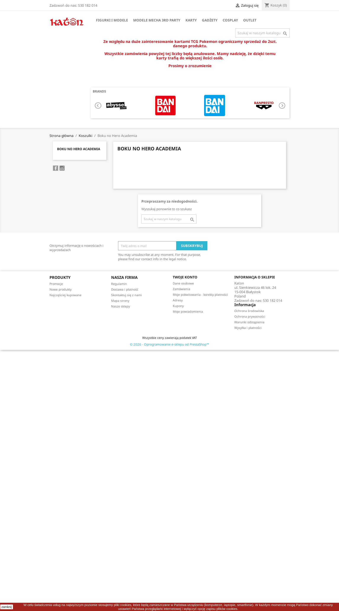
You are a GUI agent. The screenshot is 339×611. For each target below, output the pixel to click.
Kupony (178, 306)
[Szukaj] (262, 32)
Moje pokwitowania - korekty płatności (200, 294)
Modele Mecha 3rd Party (156, 20)
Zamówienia (181, 289)
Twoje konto (185, 277)
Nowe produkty (61, 289)
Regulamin (119, 284)
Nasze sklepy (120, 306)
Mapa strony (120, 301)
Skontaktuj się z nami (126, 295)
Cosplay (230, 20)
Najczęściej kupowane (66, 295)
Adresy (178, 300)
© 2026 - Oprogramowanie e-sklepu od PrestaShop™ (169, 344)
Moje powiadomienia (188, 311)
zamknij (7, 607)
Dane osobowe (183, 283)
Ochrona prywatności (249, 316)
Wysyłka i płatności (248, 328)
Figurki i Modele (112, 20)
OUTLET (249, 20)
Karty (191, 20)
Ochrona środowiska (249, 311)
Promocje (56, 284)
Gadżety (209, 20)
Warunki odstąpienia (249, 322)
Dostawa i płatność (124, 289)
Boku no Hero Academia (78, 149)
